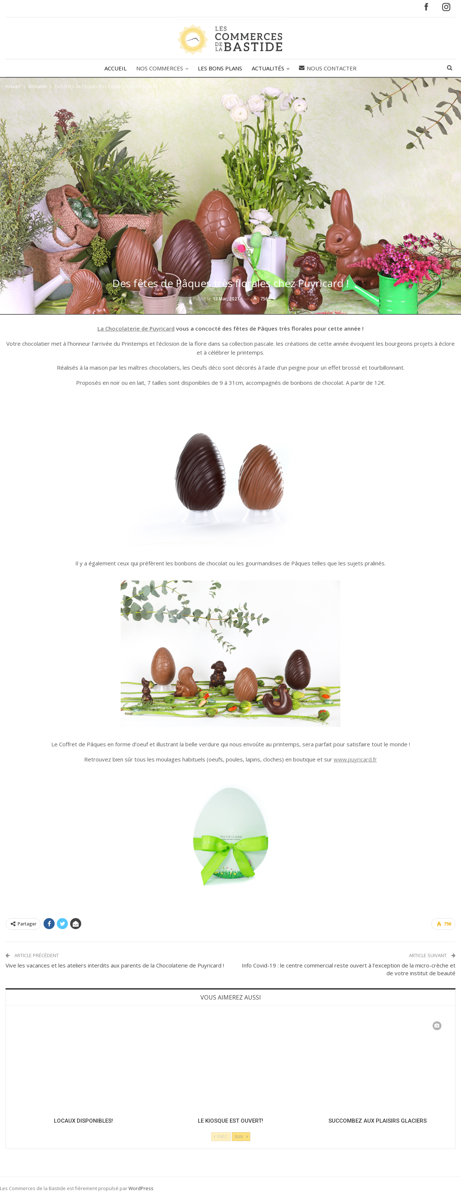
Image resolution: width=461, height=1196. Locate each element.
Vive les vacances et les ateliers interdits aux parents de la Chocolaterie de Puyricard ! (115, 965)
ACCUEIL (113, 68)
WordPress (141, 1188)
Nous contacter (330, 68)
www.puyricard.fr (355, 759)
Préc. (221, 1136)
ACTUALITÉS (269, 68)
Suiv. (241, 1136)
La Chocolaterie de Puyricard (136, 328)
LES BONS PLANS (220, 68)
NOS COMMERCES (158, 68)
